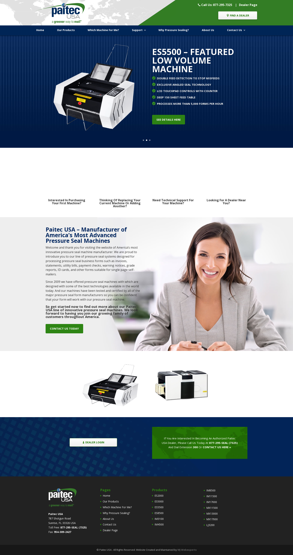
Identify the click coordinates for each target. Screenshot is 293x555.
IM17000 (211, 502)
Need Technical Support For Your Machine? (173, 201)
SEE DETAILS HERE (168, 119)
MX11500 (212, 508)
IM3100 (159, 519)
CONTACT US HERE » (217, 447)
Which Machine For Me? (103, 30)
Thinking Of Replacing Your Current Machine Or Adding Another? (120, 203)
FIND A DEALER (239, 15)
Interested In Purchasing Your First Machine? (66, 201)
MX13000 (212, 513)
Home (40, 30)
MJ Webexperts (187, 549)
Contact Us (234, 30)
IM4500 (159, 524)
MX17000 (212, 519)
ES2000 (159, 495)
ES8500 (159, 513)
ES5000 (159, 501)
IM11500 (211, 496)
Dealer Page (248, 5)
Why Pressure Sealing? (173, 30)
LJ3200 (210, 525)
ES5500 (159, 507)
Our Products (66, 30)
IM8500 (210, 490)
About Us (208, 30)
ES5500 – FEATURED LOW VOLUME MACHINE (193, 60)
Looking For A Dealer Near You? (226, 201)
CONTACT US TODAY (64, 328)
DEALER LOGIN (94, 442)
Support (137, 30)
